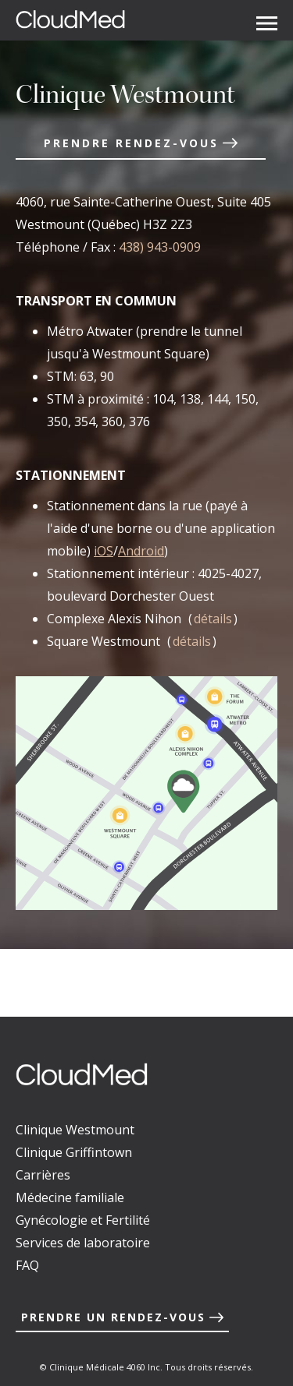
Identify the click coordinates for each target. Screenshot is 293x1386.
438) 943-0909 (160, 247)
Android (141, 550)
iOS (103, 550)
